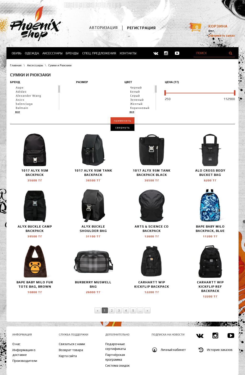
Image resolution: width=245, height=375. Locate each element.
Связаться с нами (72, 344)
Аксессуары (52, 53)
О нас (16, 344)
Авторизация (103, 28)
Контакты (128, 53)
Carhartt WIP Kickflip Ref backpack (210, 286)
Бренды (72, 53)
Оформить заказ (221, 35)
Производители (24, 361)
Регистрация (141, 28)
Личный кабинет (173, 350)
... (140, 310)
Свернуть (122, 127)
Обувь (17, 53)
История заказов (220, 350)
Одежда (32, 53)
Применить (122, 120)
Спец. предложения (99, 53)
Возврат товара (71, 350)
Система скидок (117, 365)
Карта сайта (68, 356)
